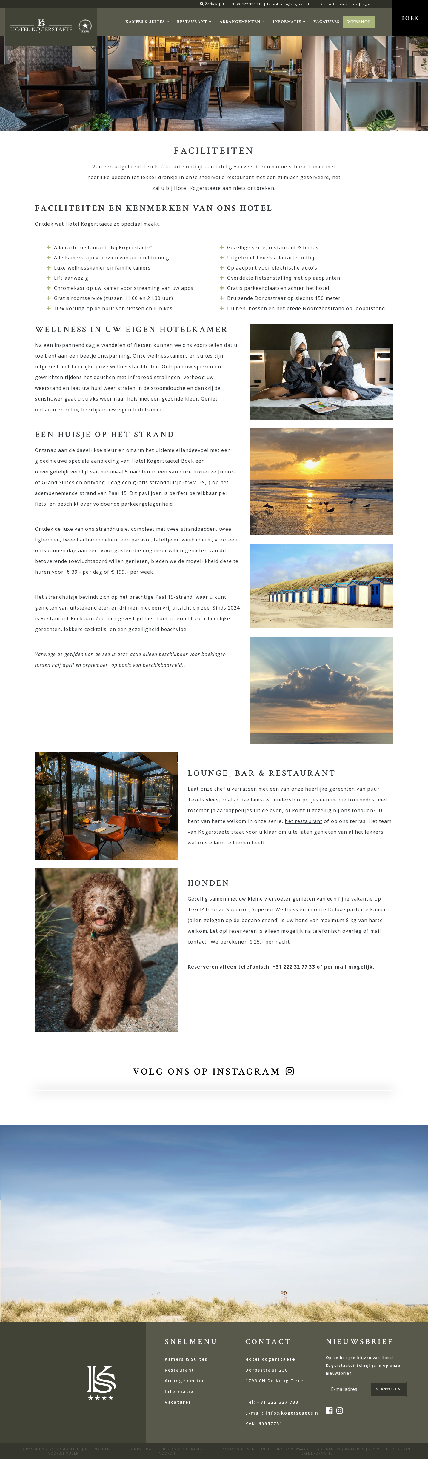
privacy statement (239, 1449)
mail (341, 967)
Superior (237, 909)
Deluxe (337, 909)
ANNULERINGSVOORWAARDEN (287, 1449)
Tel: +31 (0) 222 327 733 (242, 4)
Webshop (359, 22)
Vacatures (348, 4)
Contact (328, 4)
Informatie (287, 21)
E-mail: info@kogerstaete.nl (291, 4)
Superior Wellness (275, 909)
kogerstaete (68, 1449)
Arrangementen (240, 21)
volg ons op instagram (207, 1072)
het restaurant (303, 821)
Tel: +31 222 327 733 (271, 1402)
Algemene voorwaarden (340, 1449)
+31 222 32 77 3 (292, 967)
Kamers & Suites (145, 21)
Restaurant (192, 21)
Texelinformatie (315, 1453)
